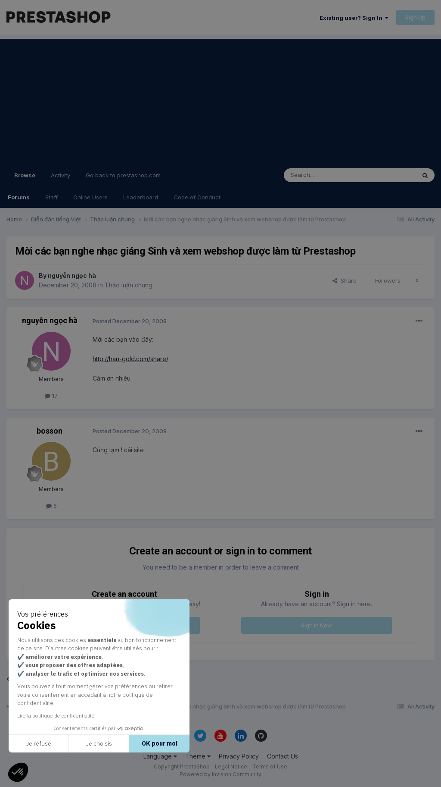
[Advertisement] (220, 99)
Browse (24, 179)
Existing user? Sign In (354, 17)
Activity (60, 175)
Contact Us (282, 756)
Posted (130, 321)
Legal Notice (231, 766)
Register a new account (124, 625)
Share (344, 280)
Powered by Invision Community (220, 774)
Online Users (90, 197)
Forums (19, 197)
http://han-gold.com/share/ (130, 358)
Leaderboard (140, 197)
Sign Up (415, 17)
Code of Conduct (197, 197)
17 (51, 395)
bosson (49, 430)
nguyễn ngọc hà (72, 275)
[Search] (328, 175)
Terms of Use (269, 766)
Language (160, 756)
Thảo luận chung (128, 285)
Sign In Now (316, 625)
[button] (18, 772)
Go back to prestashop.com (123, 175)
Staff (51, 197)
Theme (198, 756)
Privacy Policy (239, 756)
